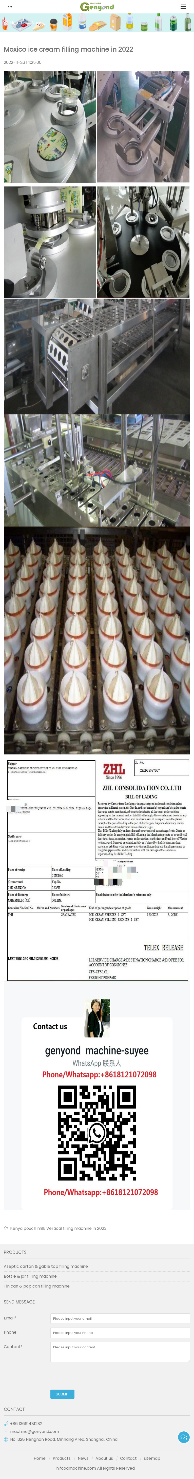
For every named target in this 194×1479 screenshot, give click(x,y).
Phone (10, 1332)
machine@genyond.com (34, 1431)
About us (104, 1458)
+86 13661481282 (26, 1424)
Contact (128, 1458)
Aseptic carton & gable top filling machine (46, 1266)
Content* (13, 1347)
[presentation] (88, 1376)
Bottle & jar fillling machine (30, 1276)
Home (16, 23)
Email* (10, 1318)
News (37, 23)
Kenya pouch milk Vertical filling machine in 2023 (58, 1228)
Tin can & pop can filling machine (37, 1286)
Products (62, 1458)
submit (62, 1394)
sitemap (152, 1458)
